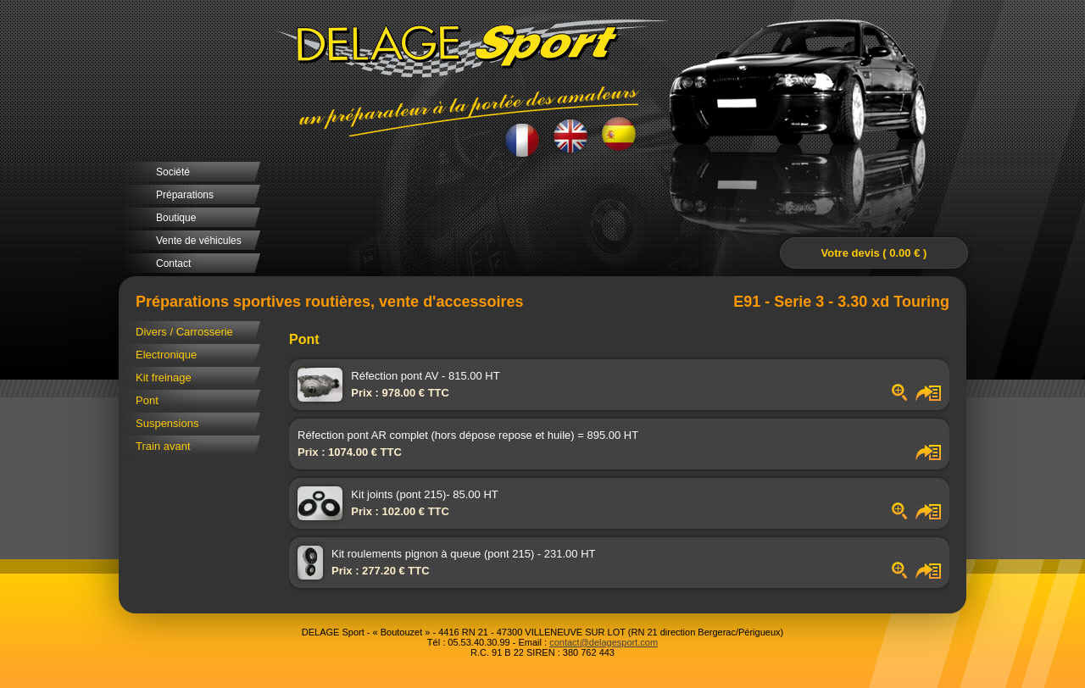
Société (173, 172)
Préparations (185, 195)
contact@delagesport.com (603, 642)
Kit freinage (164, 377)
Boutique (176, 218)
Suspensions (167, 423)
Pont (147, 400)
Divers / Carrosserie (184, 331)
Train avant (163, 446)
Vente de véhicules (199, 241)
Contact (173, 263)
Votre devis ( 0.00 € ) (874, 253)
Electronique (166, 354)
